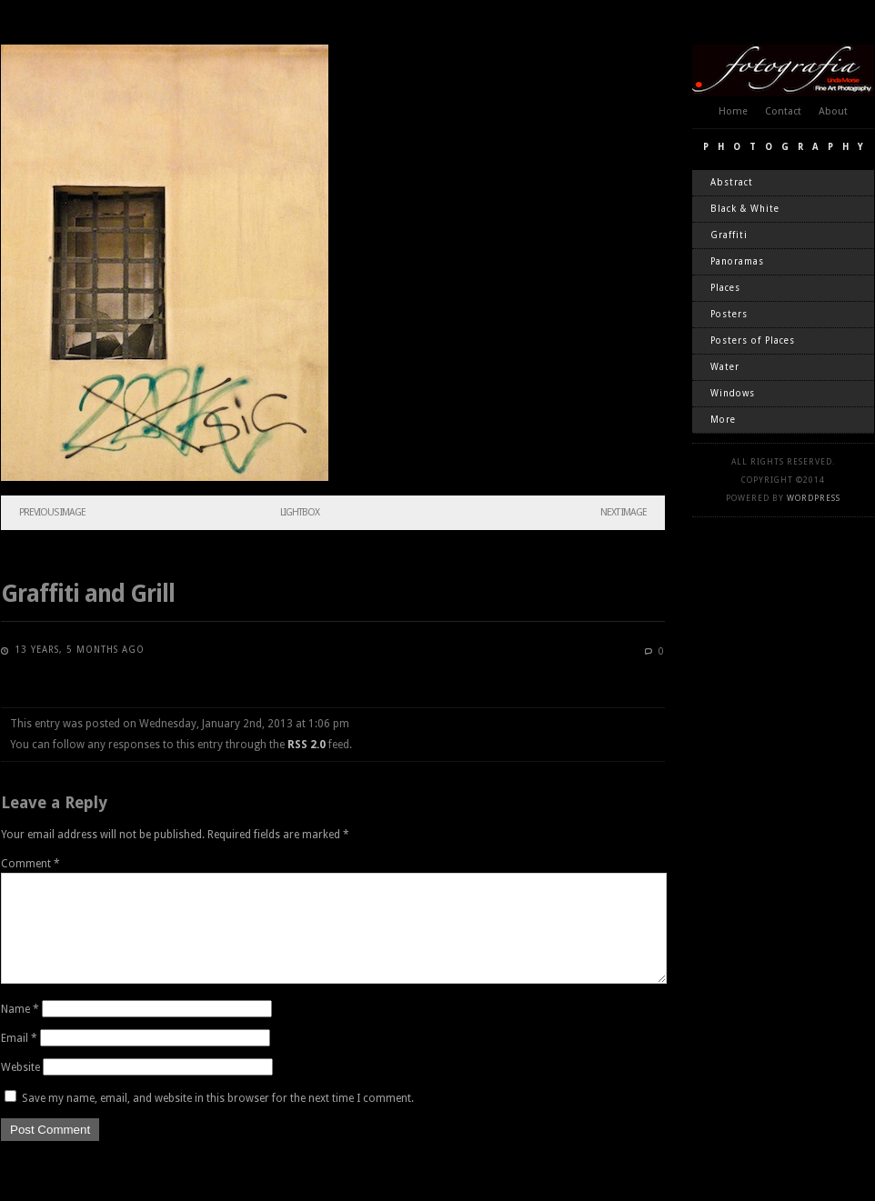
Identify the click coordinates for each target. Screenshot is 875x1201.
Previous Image (52, 512)
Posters (729, 314)
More (723, 420)
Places (725, 288)
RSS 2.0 (306, 744)
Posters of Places (752, 340)
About (833, 111)
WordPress (813, 498)
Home (733, 111)
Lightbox (299, 512)
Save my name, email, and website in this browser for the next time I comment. (218, 1120)
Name (20, 1031)
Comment (30, 863)
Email (19, 1060)
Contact (783, 111)
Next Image (623, 512)
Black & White (744, 209)
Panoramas (737, 261)
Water (724, 367)
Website (20, 1089)
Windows (732, 393)
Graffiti (729, 235)
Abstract (731, 182)
